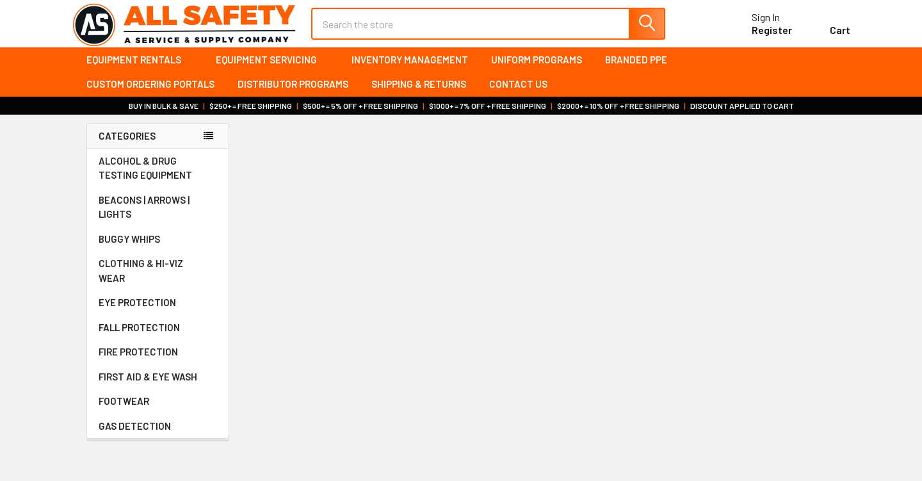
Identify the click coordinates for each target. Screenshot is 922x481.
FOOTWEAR (158, 412)
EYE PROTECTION (158, 314)
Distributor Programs (293, 95)
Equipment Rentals (139, 70)
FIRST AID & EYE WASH (158, 388)
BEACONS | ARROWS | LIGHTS (158, 219)
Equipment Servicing (272, 70)
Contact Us (518, 95)
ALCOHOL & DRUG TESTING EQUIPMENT (145, 180)
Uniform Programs (536, 70)
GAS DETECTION (158, 437)
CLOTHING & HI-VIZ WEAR (158, 282)
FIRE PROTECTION (158, 363)
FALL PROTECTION (158, 339)
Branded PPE (636, 70)
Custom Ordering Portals (150, 95)
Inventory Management (410, 70)
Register (757, 37)
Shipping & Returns (418, 95)
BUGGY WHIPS (158, 250)
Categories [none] (127, 146)
